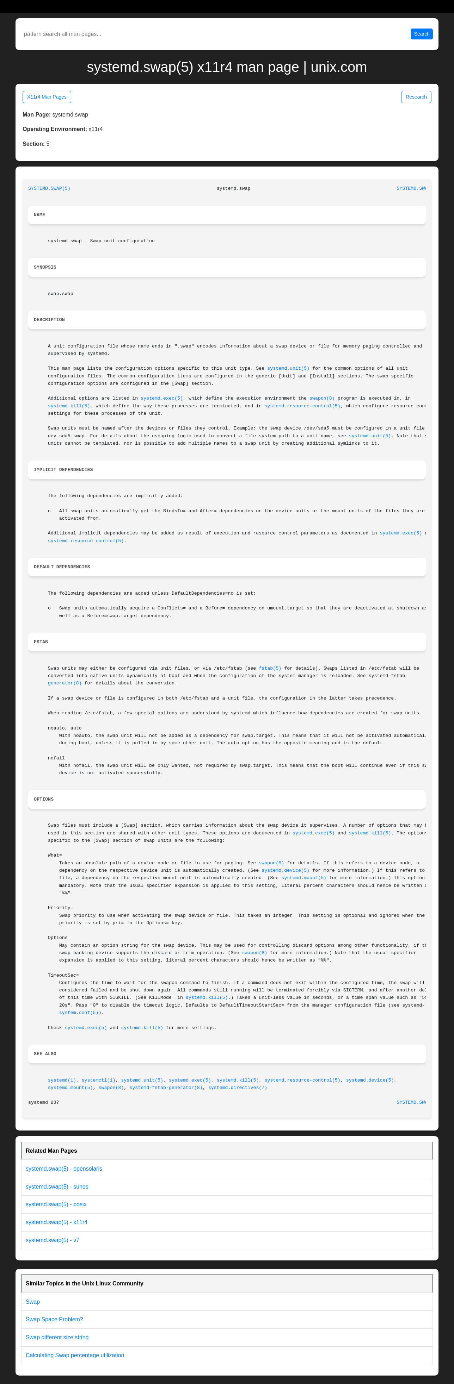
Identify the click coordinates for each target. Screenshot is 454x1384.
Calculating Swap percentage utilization (75, 1355)
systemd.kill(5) (69, 406)
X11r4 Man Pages (47, 97)
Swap (33, 1302)
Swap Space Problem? (54, 1319)
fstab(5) (270, 668)
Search (422, 34)
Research (416, 97)
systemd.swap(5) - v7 (52, 1240)
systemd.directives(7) (238, 1087)
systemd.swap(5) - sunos (57, 1187)
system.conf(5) (79, 1012)
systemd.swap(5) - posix (56, 1204)
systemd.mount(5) (303, 878)
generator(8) (65, 683)
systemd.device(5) (285, 870)
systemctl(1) (99, 1080)
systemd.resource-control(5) (302, 406)
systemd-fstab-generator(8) (165, 1087)
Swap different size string (57, 1337)
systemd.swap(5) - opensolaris (64, 1169)
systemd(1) (62, 1080)
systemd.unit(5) (288, 368)
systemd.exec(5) (162, 398)
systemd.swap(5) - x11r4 (56, 1222)
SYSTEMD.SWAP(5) (49, 188)
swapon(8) (322, 398)
